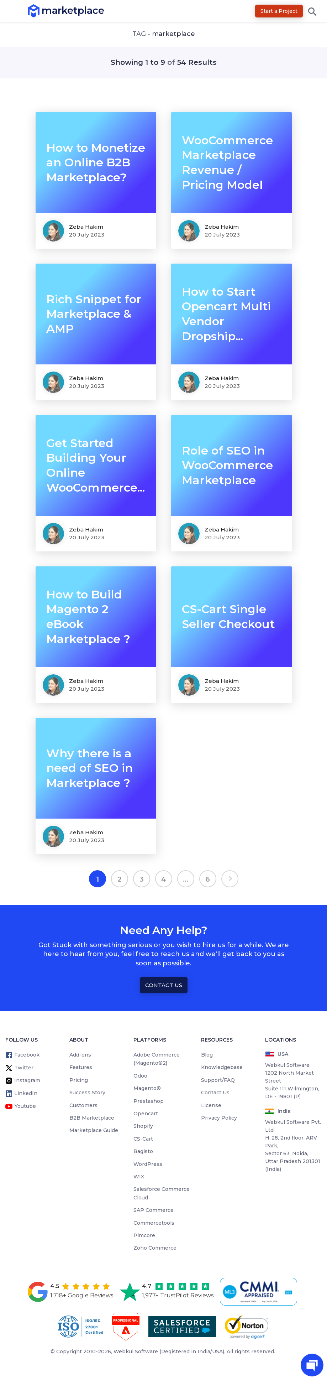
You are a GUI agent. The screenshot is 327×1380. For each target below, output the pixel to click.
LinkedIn (25, 1093)
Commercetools (153, 1223)
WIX (138, 1176)
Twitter (23, 1067)
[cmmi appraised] (260, 1292)
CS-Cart (143, 1139)
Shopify (143, 1126)
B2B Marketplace (91, 1118)
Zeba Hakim (86, 226)
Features (80, 1067)
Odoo (140, 1076)
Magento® (147, 1088)
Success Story (87, 1092)
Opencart (145, 1113)
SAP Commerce (153, 1210)
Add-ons (80, 1055)
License (211, 1105)
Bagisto (143, 1151)
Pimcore (144, 1235)
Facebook (26, 1055)
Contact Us (163, 985)
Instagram (27, 1080)
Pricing (78, 1080)
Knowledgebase (222, 1067)
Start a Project (278, 11)
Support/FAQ (218, 1080)
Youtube (25, 1106)
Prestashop (148, 1101)
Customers (83, 1105)
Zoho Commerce (154, 1248)
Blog (207, 1055)
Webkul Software (136, 1351)
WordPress (147, 1164)
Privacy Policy (219, 1118)
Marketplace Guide (93, 1130)
